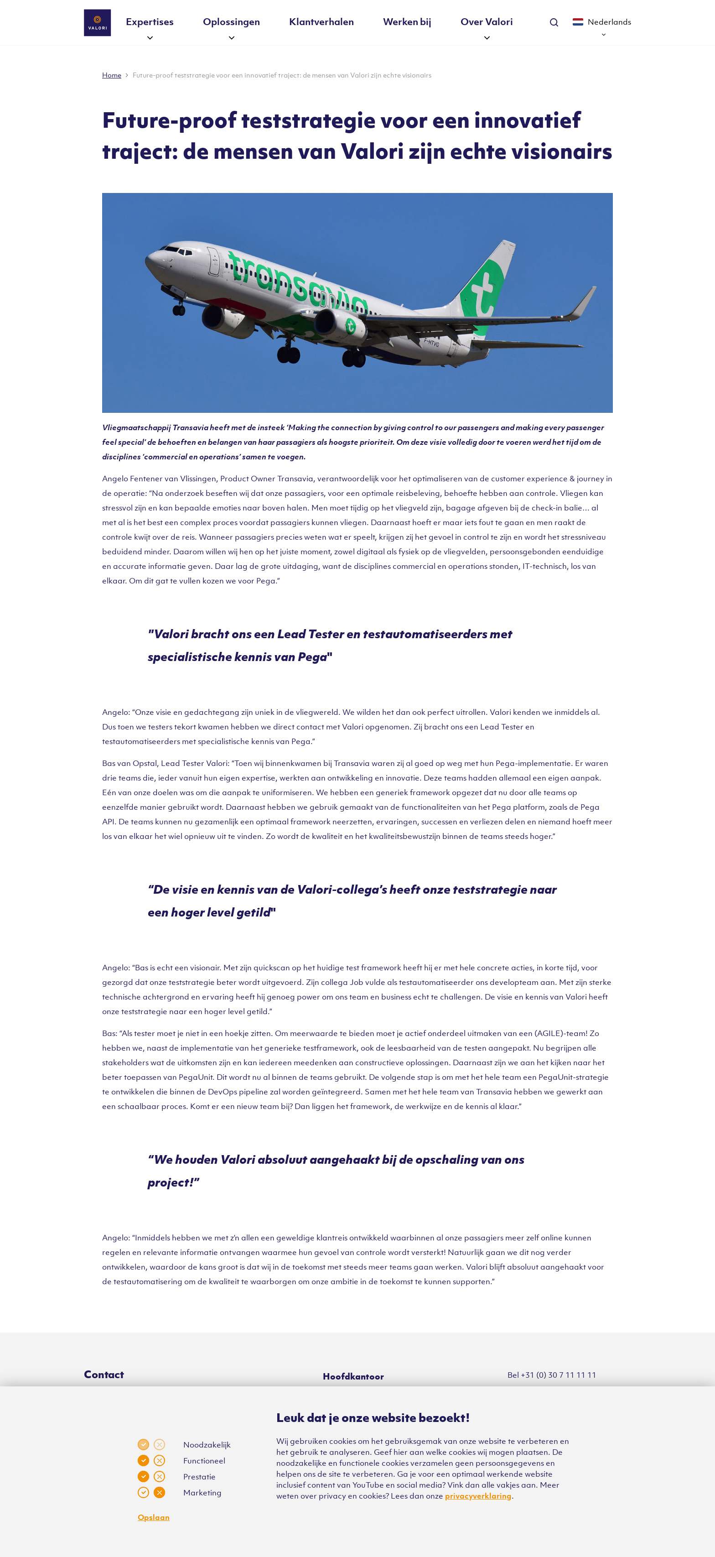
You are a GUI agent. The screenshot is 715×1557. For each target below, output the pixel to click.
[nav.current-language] (602, 23)
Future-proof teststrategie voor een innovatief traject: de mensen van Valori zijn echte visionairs (282, 74)
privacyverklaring (478, 1496)
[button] (149, 37)
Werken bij (407, 21)
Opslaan (154, 1517)
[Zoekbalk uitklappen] (554, 15)
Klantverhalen (321, 21)
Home (111, 74)
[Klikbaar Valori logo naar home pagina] (97, 22)
